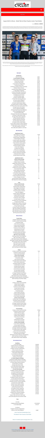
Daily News (22, 14)
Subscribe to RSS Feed (25, 429)
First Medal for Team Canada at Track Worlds (22, 414)
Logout (32, 429)
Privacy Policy (14, 429)
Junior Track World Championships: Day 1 (23, 412)
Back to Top (30, 419)
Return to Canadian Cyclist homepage (20, 419)
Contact (19, 429)
